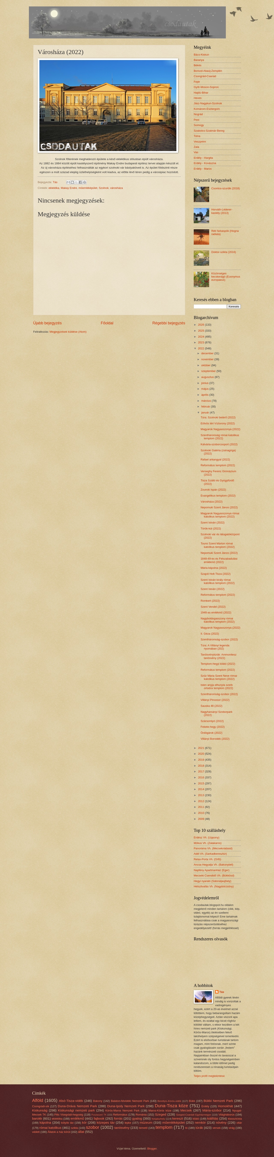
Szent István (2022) (213, 522)
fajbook (99, 1118)
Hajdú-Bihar (201, 92)
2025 (201, 330)
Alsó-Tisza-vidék (71, 1101)
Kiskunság (39, 1110)
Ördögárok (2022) (211, 732)
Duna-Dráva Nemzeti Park (77, 1106)
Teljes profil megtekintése (209, 1076)
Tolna (197, 136)
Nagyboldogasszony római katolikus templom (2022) (218, 620)
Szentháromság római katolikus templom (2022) (220, 437)
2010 (201, 812)
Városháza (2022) (211, 501)
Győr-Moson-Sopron (206, 87)
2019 (201, 759)
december (207, 353)
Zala (196, 146)
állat (81, 1131)
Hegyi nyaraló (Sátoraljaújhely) (212, 881)
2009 (201, 818)
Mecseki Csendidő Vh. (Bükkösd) (214, 875)
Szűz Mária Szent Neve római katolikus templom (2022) (219, 677)
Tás (221, 992)
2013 (201, 795)
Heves (198, 98)
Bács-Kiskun (201, 54)
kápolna (45, 1122)
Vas (196, 152)
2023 (201, 342)
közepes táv (106, 1122)
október (206, 365)
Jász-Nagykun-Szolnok (208, 103)
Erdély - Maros (203, 168)
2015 (201, 783)
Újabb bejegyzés (47, 323)
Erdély (205, 1106)
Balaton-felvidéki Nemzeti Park (130, 1101)
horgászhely (158, 1118)
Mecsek (186, 1110)
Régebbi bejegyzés (168, 323)
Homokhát (225, 1106)
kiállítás (212, 1118)
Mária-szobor (212, 1110)
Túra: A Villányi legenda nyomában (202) (215, 647)
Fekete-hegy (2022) (213, 726)
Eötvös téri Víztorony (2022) (218, 423)
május (205, 388)
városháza (116, 188)
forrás (118, 1118)
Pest (196, 119)
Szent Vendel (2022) (213, 606)
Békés (197, 65)
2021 (201, 748)
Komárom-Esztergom (207, 108)
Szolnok (104, 188)
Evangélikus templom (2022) (218, 495)
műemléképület (88, 188)
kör (84, 1122)
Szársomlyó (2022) (212, 721)
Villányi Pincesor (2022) (215, 699)
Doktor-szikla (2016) (223, 252)
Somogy (199, 125)
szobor (92, 1127)
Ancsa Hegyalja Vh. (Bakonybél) (213, 864)
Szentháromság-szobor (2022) (219, 639)
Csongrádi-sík (40, 1106)
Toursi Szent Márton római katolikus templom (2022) (218, 545)
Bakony (97, 1101)
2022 (201, 348)
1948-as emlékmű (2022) (216, 612)
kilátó (196, 1118)
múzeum (146, 1122)
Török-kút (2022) (211, 528)
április (205, 394)
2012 (201, 801)
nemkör (200, 1122)
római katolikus (50, 1127)
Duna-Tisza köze (171, 1105)
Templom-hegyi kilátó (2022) (218, 663)
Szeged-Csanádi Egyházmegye (193, 1114)
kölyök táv (67, 1122)
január (205, 412)
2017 (201, 771)
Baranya (199, 60)
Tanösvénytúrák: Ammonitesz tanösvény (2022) (218, 656)
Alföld (37, 1100)
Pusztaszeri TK (98, 1115)
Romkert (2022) (210, 600)
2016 (201, 777)
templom (164, 1127)
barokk (37, 1118)
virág (232, 1127)
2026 (201, 324)
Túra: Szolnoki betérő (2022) (218, 417)
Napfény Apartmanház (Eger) (211, 870)
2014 (201, 789)
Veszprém (200, 141)
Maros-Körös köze (160, 1110)
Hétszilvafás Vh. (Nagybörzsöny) (214, 886)
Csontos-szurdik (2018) (225, 188)
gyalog (137, 1118)
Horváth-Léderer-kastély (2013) (221, 211)
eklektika (54, 188)
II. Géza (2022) (210, 633)
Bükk (192, 1101)
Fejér (197, 81)
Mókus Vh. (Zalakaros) (208, 843)
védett (36, 1131)
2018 (201, 765)
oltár (239, 1122)
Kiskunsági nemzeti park (76, 1110)
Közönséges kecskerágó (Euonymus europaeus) (225, 277)
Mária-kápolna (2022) (214, 567)
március (206, 400)
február (206, 406)
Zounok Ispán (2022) (213, 489)
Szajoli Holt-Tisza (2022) (216, 573)
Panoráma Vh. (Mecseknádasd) (213, 848)
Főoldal (107, 323)
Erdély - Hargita (203, 157)
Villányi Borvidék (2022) (215, 738)
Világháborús (227, 1114)
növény (221, 1122)
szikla (74, 1127)
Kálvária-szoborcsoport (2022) (219, 444)
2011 (201, 807)
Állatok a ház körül (59, 1131)
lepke (128, 1122)
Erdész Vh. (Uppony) (206, 837)
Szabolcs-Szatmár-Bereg (209, 130)
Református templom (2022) (218, 465)
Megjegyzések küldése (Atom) (68, 331)
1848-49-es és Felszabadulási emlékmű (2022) (219, 560)
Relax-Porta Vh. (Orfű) (207, 859)
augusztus (207, 377)
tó (186, 1127)
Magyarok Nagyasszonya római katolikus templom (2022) (220, 515)
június (205, 383)
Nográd (198, 114)
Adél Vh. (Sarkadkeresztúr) (210, 853)
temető (143, 1127)
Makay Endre (69, 188)
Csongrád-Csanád (205, 76)
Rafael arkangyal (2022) (215, 459)
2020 (201, 753)
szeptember (208, 371)
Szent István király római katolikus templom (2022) (218, 581)
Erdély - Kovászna (205, 163)
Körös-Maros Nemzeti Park (122, 1110)
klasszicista (235, 1118)
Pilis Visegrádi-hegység (68, 1114)
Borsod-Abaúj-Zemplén (208, 70)
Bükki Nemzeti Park (218, 1101)
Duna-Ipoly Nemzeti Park (126, 1106)
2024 (201, 336)
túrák (199, 1127)
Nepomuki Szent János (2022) (219, 507)
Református (120, 1114)
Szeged (160, 1114)
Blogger (152, 1148)
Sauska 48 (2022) (211, 705)
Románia (141, 1114)
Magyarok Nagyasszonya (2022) (220, 429)
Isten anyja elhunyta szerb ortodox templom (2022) (217, 686)
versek (217, 1127)
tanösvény (122, 1127)
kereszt (177, 1118)
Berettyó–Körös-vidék (169, 1101)
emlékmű (77, 1118)
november (207, 359)
